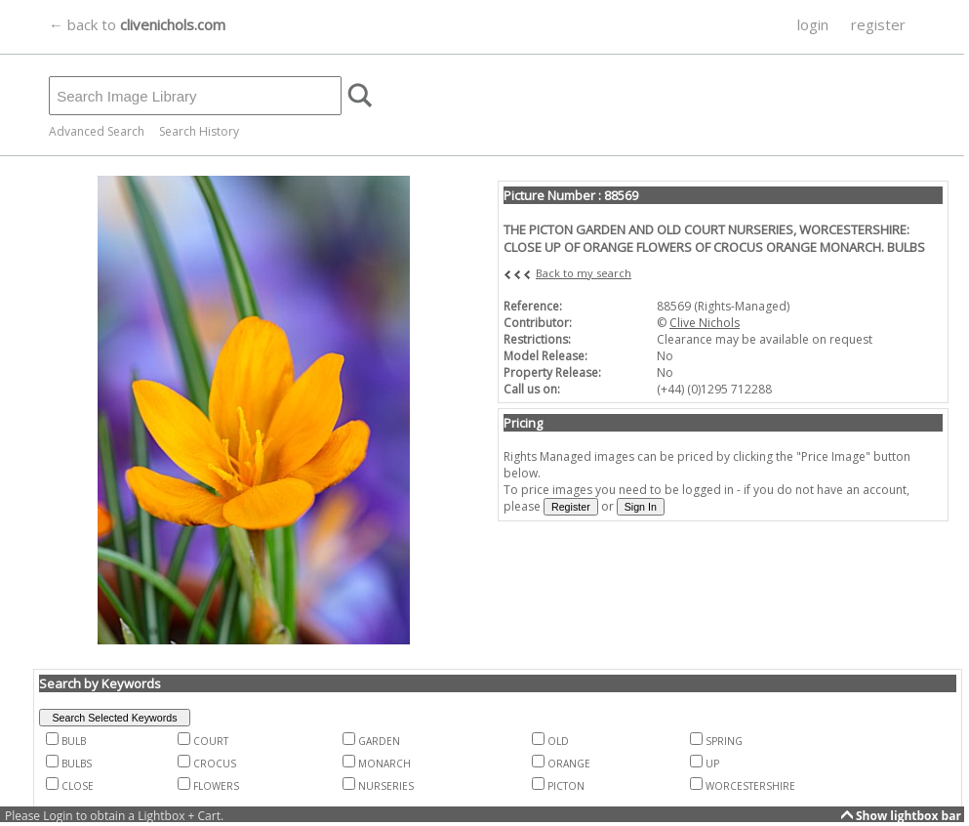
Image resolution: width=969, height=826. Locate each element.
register (878, 24)
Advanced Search (96, 131)
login (812, 24)
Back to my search (583, 273)
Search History (199, 131)
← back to (137, 24)
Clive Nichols (704, 322)
